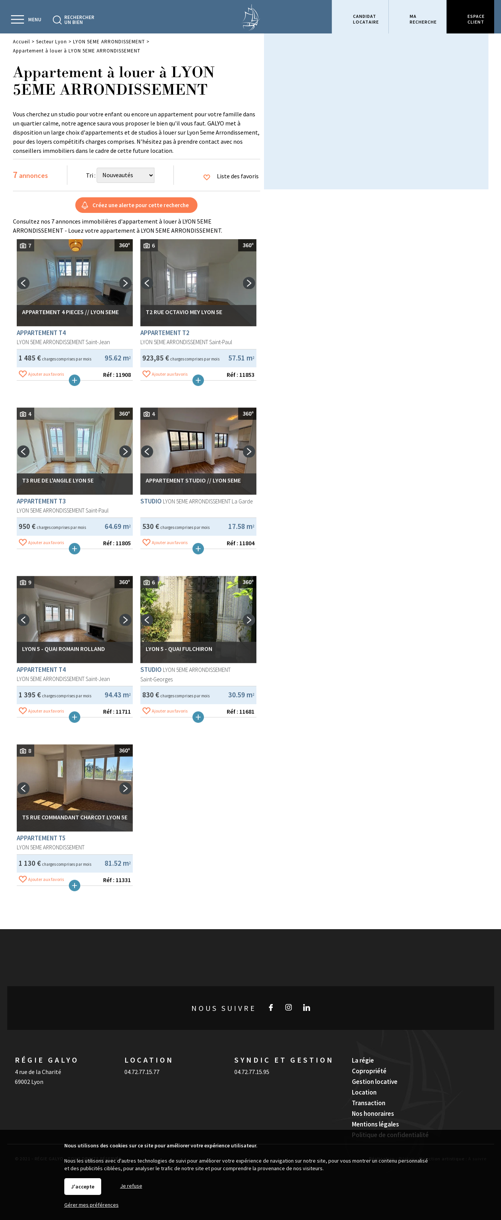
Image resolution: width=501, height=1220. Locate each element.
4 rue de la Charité (38, 1072)
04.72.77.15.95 (251, 1072)
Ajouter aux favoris (46, 495)
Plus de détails (74, 502)
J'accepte (82, 1186)
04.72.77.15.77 (141, 1072)
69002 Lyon (29, 1081)
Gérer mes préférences (91, 1204)
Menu (34, 19)
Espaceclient (476, 19)
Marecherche (423, 19)
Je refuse (131, 1185)
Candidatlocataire (366, 19)
